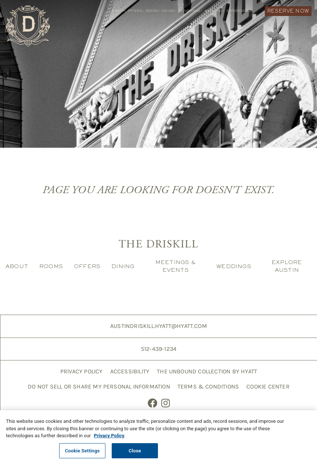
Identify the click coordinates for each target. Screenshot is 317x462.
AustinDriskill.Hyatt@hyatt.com (158, 325)
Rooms (152, 11)
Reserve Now (288, 11)
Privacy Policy (81, 371)
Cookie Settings (82, 453)
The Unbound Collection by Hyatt (207, 371)
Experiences (239, 11)
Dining (169, 11)
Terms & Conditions (208, 386)
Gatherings (190, 11)
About (118, 11)
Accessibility (130, 371)
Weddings (215, 11)
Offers (135, 11)
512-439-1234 (158, 348)
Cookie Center (268, 386)
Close (135, 453)
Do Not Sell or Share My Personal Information (99, 386)
